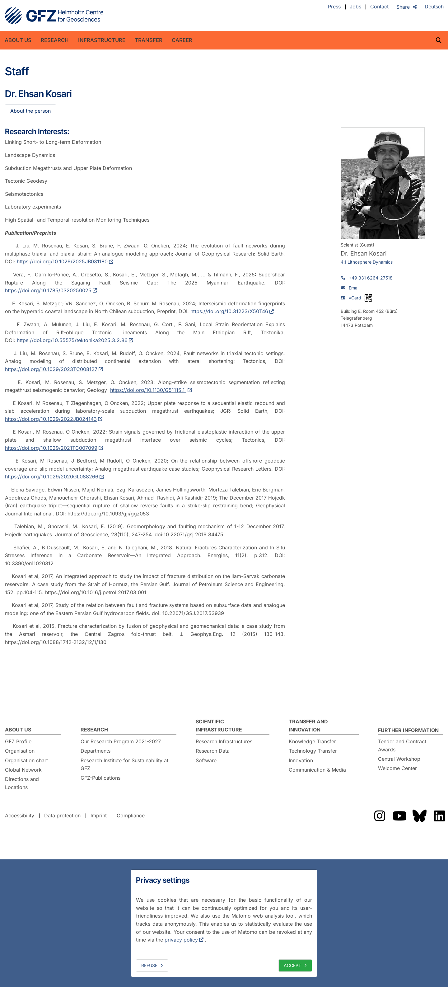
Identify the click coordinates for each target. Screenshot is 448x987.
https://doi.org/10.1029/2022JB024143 (51, 419)
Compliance (131, 815)
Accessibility (19, 815)
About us (18, 40)
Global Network (23, 770)
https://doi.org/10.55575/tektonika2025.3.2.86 (72, 340)
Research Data (213, 751)
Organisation (20, 751)
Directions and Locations (22, 783)
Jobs (355, 7)
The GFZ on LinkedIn (439, 816)
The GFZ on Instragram (379, 816)
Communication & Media (317, 770)
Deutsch (434, 7)
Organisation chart (26, 760)
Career (182, 40)
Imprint (99, 815)
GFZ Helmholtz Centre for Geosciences (54, 15)
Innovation (301, 760)
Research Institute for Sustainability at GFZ (124, 764)
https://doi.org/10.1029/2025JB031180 (62, 261)
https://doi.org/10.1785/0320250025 (48, 290)
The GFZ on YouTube (399, 816)
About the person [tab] (30, 111)
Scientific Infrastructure (219, 725)
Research (55, 40)
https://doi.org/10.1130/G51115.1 (148, 390)
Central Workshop (399, 759)
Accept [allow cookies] (292, 965)
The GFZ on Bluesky (419, 816)
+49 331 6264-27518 (371, 277)
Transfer (148, 40)
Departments (95, 751)
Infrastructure (101, 40)
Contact (379, 7)
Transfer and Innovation (308, 725)
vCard (355, 297)
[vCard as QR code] (368, 298)
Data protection (62, 815)
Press (334, 7)
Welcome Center (397, 768)
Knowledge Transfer (312, 741)
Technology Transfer (313, 751)
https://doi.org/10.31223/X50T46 (229, 311)
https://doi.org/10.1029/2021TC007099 (51, 448)
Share (403, 7)
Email (354, 287)
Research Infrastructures (224, 741)
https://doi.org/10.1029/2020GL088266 (51, 476)
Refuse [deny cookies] (149, 965)
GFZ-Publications (100, 778)
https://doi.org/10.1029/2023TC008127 (51, 369)
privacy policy (181, 940)
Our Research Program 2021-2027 (121, 741)
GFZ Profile (18, 741)
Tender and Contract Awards (402, 745)
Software (206, 760)
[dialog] (224, 923)
